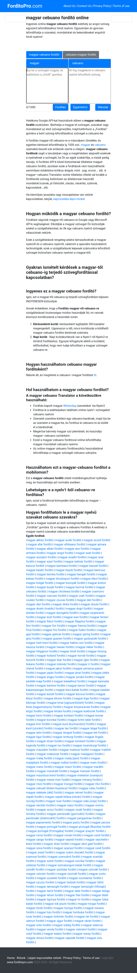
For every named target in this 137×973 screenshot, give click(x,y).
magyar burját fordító (50, 587)
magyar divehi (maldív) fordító (45, 608)
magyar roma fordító (39, 835)
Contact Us (84, 6)
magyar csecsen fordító (51, 595)
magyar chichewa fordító (64, 591)
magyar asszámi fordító (41, 557)
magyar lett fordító (95, 732)
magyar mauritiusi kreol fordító (45, 775)
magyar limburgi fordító (68, 737)
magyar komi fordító (39, 715)
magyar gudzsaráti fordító (90, 638)
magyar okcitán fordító (40, 805)
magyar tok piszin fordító (60, 903)
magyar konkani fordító (68, 715)
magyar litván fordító (50, 741)
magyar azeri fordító (49, 561)
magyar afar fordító (39, 544)
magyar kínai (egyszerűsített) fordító (70, 702)
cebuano (100, 145)
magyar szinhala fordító (61, 869)
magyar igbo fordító (85, 660)
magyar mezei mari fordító (53, 779)
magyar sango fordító (39, 839)
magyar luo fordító (59, 745)
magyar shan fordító (56, 844)
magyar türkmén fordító (58, 916)
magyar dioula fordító (94, 604)
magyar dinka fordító (65, 604)
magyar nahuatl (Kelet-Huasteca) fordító (51, 788)
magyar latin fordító (38, 732)
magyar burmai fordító (79, 587)
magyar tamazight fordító (53, 886)
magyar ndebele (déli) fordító (44, 792)
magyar (85, 145)
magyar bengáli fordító (81, 574)
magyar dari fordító (38, 604)
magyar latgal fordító (93, 728)
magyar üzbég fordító (66, 925)
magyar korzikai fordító (51, 720)
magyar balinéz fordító (78, 561)
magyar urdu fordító (38, 925)
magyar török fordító (39, 908)
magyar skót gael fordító (86, 844)
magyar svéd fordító (97, 848)
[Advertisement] (66, 44)
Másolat (103, 107)
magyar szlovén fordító (40, 874)
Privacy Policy (102, 6)
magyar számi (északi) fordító (74, 852)
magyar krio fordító (38, 724)
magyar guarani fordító (57, 638)
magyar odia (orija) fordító (89, 801)
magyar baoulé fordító (93, 566)
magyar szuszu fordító (40, 882)
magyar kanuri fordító (81, 685)
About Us (69, 6)
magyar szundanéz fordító (85, 878)
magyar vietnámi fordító (81, 929)
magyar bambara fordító (61, 566)
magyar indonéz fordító (61, 664)
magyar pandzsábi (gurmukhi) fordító (70, 814)
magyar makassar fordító (52, 754)
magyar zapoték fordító (70, 938)
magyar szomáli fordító (71, 874)
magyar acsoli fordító (96, 540)
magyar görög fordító (85, 634)
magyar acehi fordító (68, 540)
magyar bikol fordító (94, 578)
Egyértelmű (80, 107)
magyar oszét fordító (78, 809)
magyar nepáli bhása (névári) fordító (68, 797)
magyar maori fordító (68, 767)
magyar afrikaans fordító (69, 544)
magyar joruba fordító (79, 677)
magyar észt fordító (49, 617)
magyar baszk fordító (68, 570)
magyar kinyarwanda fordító (81, 707)
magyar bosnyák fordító (70, 583)
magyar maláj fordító (39, 758)
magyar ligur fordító (38, 737)
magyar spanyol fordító (68, 848)
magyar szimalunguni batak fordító (69, 865)
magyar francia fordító (82, 625)
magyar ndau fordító (92, 788)
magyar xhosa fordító (39, 938)
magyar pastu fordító (76, 822)
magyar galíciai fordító (56, 634)
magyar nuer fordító (58, 801)
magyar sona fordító (39, 848)
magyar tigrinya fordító (51, 899)
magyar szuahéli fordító (51, 878)
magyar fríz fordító (54, 630)
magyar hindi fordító (72, 651)
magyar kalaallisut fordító (70, 681)
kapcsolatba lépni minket (69, 199)
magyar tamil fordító (49, 891)
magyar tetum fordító (50, 895)
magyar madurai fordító (74, 749)
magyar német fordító (78, 792)
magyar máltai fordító (64, 762)
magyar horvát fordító (81, 655)
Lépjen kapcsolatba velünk (44, 958)
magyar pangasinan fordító (84, 818)
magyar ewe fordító (75, 617)
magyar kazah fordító (50, 694)
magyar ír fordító (88, 664)
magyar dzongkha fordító (62, 613)
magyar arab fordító (87, 553)
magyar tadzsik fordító (70, 882)
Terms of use (121, 6)
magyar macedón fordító (41, 749)
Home (11, 958)
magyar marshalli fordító (52, 771)
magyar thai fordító (77, 895)
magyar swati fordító (40, 852)
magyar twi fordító (86, 916)
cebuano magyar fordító (81, 54)
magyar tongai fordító (91, 903)
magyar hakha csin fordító (76, 643)
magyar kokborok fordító (88, 711)
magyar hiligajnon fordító (42, 651)
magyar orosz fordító (50, 809)
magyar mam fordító (93, 762)
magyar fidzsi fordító (50, 621)
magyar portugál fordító (52, 826)
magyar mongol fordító (68, 784)
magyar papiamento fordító (43, 822)
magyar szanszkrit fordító (64, 856)
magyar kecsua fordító (79, 694)
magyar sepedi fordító (69, 839)
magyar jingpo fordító (50, 677)
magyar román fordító (68, 835)
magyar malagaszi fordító (86, 754)
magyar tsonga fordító (68, 908)
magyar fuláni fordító (81, 630)
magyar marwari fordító (85, 771)
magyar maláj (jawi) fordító (71, 758)
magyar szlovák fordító (92, 869)
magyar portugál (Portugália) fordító (50, 831)
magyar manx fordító (39, 767)
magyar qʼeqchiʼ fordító (89, 831)
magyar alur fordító (77, 548)
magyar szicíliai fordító (79, 861)
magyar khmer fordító (57, 698)
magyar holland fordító (51, 655)
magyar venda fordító (50, 929)
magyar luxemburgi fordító (89, 745)
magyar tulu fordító (49, 912)
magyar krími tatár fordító (84, 720)
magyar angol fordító (60, 553)
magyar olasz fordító (70, 805)
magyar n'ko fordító (97, 784)
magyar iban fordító (59, 660)
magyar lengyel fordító (67, 732)
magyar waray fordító (86, 933)
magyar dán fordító (89, 600)
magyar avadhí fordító (72, 557)
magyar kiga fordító (85, 698)
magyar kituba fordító (57, 711)
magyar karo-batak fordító (71, 690)
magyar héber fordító (89, 647)
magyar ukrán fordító (87, 921)
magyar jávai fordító (77, 672)
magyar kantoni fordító (51, 685)
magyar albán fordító (50, 548)
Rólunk (21, 958)
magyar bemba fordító (51, 574)
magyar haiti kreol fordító (42, 643)
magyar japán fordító (50, 672)
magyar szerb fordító (50, 861)
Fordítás (60, 107)
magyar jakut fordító (58, 668)
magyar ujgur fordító (59, 921)
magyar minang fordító (86, 779)
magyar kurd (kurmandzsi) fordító (73, 724)
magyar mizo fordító (39, 784)
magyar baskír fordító (39, 570)
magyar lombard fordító (80, 741)
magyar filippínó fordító (79, 621)
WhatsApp (70, 405)
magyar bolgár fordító (40, 583)
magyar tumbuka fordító (78, 912)
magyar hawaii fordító (60, 647)
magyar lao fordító (66, 728)
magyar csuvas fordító (60, 600)
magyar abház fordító (39, 540)
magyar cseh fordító (81, 595)
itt (95, 375)
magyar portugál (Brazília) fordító (90, 826)
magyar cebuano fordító (44, 54)
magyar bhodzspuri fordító (62, 578)
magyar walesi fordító (57, 933)
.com (24, 6)
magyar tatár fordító (77, 891)
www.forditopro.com (20, 962)
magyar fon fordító (53, 625)
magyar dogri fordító (79, 608)
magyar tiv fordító (78, 899)
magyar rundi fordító (96, 835)
